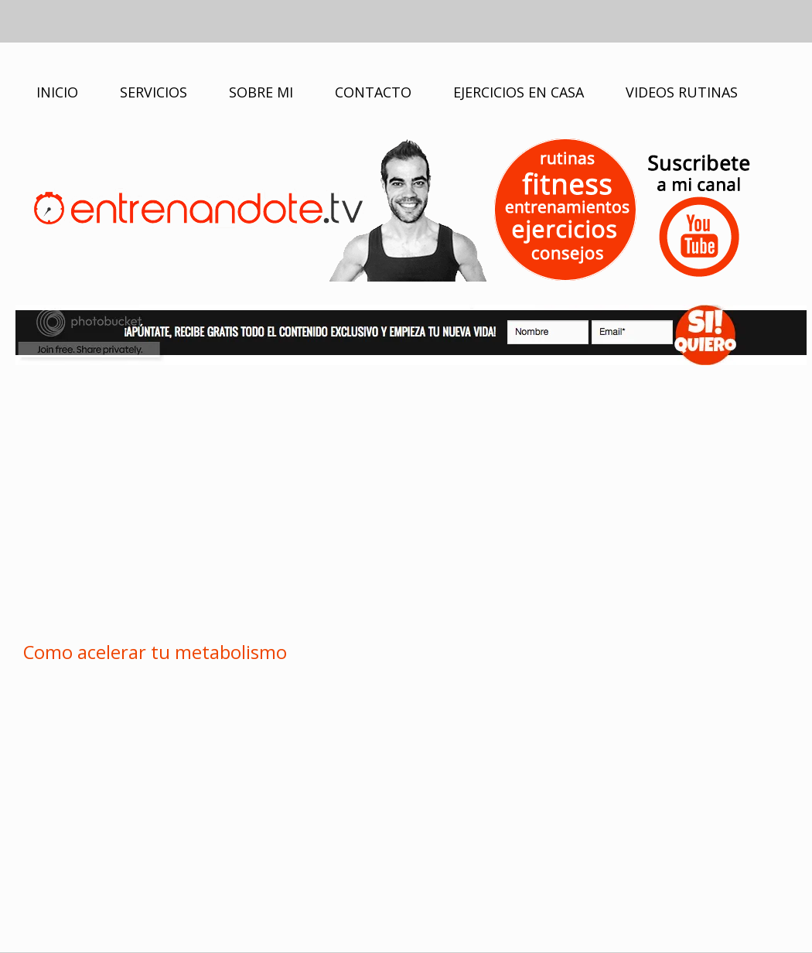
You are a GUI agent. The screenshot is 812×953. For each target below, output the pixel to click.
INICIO (57, 92)
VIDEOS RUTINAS (682, 92)
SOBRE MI (261, 92)
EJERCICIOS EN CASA (518, 92)
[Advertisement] (406, 500)
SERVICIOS (153, 92)
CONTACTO (373, 92)
